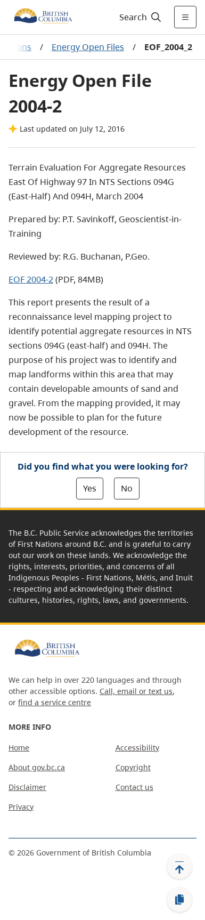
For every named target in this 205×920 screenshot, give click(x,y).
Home (19, 748)
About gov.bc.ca (37, 767)
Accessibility (137, 748)
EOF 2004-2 (31, 279)
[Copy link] (179, 900)
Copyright (133, 767)
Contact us (134, 787)
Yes (89, 488)
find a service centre (54, 702)
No (127, 488)
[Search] (139, 17)
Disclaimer (27, 787)
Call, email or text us (136, 691)
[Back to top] (179, 866)
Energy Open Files (88, 47)
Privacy (21, 807)
